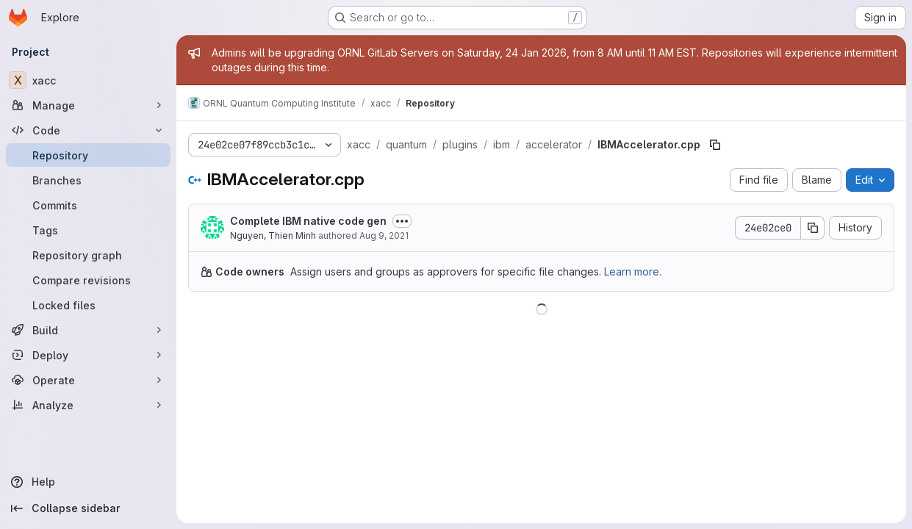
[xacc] (88, 80)
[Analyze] (88, 405)
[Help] (88, 482)
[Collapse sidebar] (88, 508)
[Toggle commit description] (402, 221)
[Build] (88, 330)
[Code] (88, 130)
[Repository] (88, 155)
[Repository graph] (88, 255)
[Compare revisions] (88, 280)
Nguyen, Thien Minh (273, 235)
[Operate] (88, 380)
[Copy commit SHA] (813, 228)
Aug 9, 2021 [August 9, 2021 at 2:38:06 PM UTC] (384, 235)
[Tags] (88, 230)
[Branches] (88, 180)
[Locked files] (88, 305)
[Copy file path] (715, 144)
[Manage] (88, 105)
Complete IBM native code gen (308, 221)
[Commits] (88, 205)
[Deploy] (88, 355)
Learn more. (632, 271)
